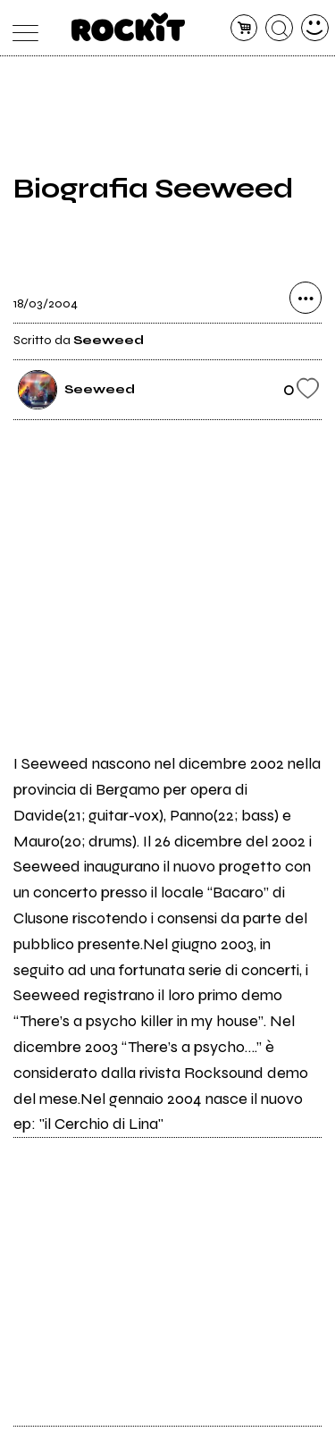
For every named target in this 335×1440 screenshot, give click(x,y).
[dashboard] (315, 28)
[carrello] (244, 28)
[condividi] (305, 298)
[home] (128, 27)
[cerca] (279, 28)
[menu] (21, 28)
